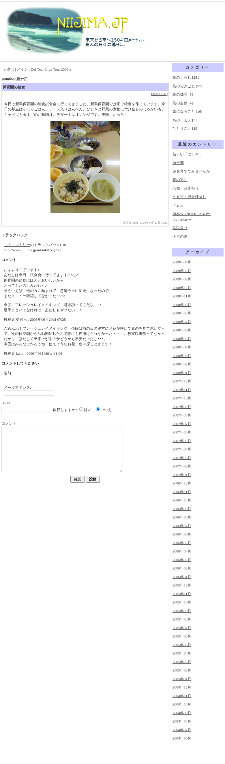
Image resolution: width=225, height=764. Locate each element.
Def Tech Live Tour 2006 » (51, 69)
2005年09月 (181, 611)
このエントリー (17, 245)
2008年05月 (181, 339)
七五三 (178, 205)
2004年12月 (181, 687)
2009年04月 (181, 262)
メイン (22, 69)
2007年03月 (181, 458)
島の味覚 (179, 94)
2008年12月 (181, 288)
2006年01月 (181, 577)
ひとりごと (181, 128)
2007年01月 (181, 475)
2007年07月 (181, 424)
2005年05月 (181, 645)
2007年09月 (181, 407)
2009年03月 (181, 271)
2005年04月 (181, 653)
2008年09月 (181, 305)
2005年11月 (181, 594)
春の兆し (179, 180)
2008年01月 (181, 373)
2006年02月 (181, 568)
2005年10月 (181, 602)
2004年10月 (181, 704)
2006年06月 (181, 534)
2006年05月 (181, 543)
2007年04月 (181, 449)
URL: (5, 403)
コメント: (9, 423)
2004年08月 (181, 721)
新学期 (178, 163)
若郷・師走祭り (185, 188)
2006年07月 (181, 526)
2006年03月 (181, 560)
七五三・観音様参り (189, 197)
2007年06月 (181, 432)
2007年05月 (181, 441)
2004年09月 (181, 713)
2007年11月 (181, 390)
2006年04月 (181, 551)
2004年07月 (181, 730)
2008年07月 (181, 322)
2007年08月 (181, 415)
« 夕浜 (9, 69)
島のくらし (159, 94)
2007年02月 (181, 466)
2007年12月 (181, 381)
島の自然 (179, 103)
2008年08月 (181, 313)
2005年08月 (181, 619)
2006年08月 (181, 517)
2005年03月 (181, 662)
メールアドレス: (17, 387)
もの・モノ (181, 120)
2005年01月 (181, 679)
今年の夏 (179, 236)
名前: (8, 373)
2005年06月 (181, 636)
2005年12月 (181, 585)
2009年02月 (181, 279)
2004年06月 (181, 738)
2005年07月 (181, 628)
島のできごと (183, 86)
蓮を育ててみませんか (191, 171)
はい (87, 410)
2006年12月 (181, 483)
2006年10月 (181, 500)
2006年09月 (181, 509)
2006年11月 (181, 492)
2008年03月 (181, 356)
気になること (183, 111)
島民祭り (179, 228)
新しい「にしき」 (187, 154)
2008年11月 (181, 296)
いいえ (106, 410)
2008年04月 (181, 347)
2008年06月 (181, 330)
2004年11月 (181, 696)
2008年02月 (181, 364)
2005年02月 (181, 670)
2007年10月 (181, 398)
